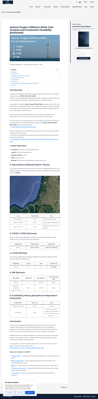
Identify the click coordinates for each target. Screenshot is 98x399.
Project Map (49, 6)
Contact (92, 6)
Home (33, 6)
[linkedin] (80, 2)
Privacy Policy (78, 396)
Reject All (20, 392)
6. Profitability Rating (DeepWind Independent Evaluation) (25, 83)
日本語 (86, 2)
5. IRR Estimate (14, 81)
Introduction (14, 72)
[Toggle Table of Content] (56, 70)
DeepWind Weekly (77, 6)
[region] (20, 388)
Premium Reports (66, 6)
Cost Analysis (16, 373)
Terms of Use (86, 396)
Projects (15, 365)
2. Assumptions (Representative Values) (20, 76)
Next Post (64, 387)
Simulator (57, 6)
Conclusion (13, 85)
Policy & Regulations (18, 361)
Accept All (30, 392)
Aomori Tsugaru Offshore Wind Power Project (23, 127)
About (86, 6)
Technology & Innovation (19, 368)
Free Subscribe (83, 58)
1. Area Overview (15, 74)
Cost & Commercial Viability (13, 12)
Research (41, 6)
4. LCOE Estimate (15, 79)
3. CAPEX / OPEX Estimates (17, 77)
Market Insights (17, 356)
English (92, 2)
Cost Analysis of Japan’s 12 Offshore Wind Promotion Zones (27, 348)
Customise (10, 392)
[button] (77, 2)
